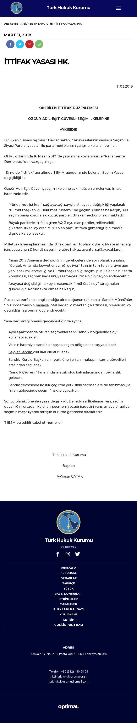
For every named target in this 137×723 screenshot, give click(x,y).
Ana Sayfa (11, 23)
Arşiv (24, 23)
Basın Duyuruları (41, 23)
